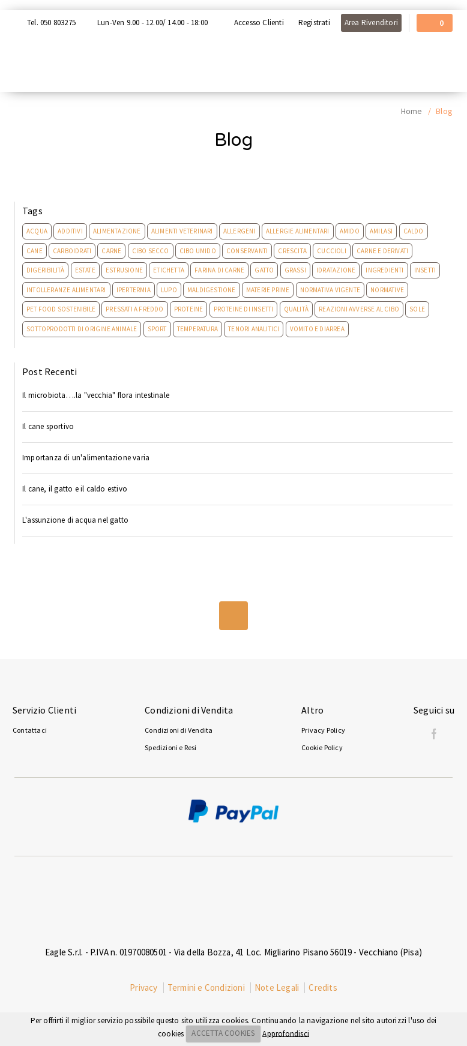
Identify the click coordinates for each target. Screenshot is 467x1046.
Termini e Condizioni (206, 987)
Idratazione (335, 270)
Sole (417, 309)
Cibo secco (150, 251)
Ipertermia (133, 290)
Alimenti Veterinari (182, 231)
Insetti (425, 270)
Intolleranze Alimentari (66, 290)
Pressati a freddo (134, 309)
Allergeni (239, 231)
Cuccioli (331, 251)
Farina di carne (219, 270)
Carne (111, 251)
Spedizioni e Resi (170, 747)
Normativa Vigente (330, 290)
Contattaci (30, 730)
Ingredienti (384, 270)
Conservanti (247, 251)
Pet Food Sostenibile (60, 309)
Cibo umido (197, 251)
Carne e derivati (382, 251)
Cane (34, 251)
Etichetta (168, 270)
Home (412, 111)
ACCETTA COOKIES (223, 1033)
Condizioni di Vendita (178, 730)
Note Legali (277, 987)
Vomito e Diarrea (317, 329)
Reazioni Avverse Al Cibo (359, 309)
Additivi (70, 231)
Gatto (264, 270)
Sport (157, 329)
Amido (350, 231)
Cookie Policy (322, 747)
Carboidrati (72, 251)
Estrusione (124, 270)
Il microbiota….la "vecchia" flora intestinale (95, 395)
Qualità (296, 309)
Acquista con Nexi (40, 5)
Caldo (413, 231)
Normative (387, 290)
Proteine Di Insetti (244, 309)
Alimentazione (117, 231)
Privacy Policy (323, 730)
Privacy (143, 987)
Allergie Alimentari (298, 231)
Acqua (36, 231)
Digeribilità (45, 270)
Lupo (169, 290)
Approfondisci (285, 1033)
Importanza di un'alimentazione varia (85, 457)
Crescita (292, 251)
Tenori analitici (253, 329)
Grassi (295, 270)
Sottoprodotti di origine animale (81, 329)
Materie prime (268, 290)
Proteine (188, 309)
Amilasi (381, 231)
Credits (323, 987)
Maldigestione (211, 290)
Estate (85, 270)
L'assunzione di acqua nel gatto (75, 520)
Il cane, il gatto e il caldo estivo (74, 489)
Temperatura (197, 329)
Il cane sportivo (48, 426)
